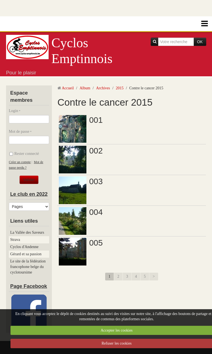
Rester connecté (24, 154)
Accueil (68, 88)
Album (85, 88)
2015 (119, 88)
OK (200, 42)
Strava (15, 240)
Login (13, 111)
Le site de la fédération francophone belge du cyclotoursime (28, 266)
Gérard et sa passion (25, 254)
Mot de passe (19, 131)
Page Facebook (28, 286)
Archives (103, 88)
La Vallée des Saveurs (27, 232)
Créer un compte (20, 162)
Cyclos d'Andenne (24, 247)
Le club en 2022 (28, 194)
